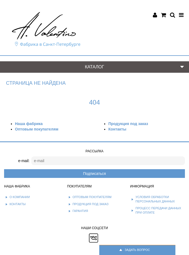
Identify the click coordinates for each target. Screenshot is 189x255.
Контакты (117, 129)
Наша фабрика (29, 124)
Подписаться (94, 173)
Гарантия (80, 210)
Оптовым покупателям (36, 129)
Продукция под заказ (128, 124)
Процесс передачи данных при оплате (158, 210)
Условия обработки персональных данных (155, 199)
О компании (20, 197)
